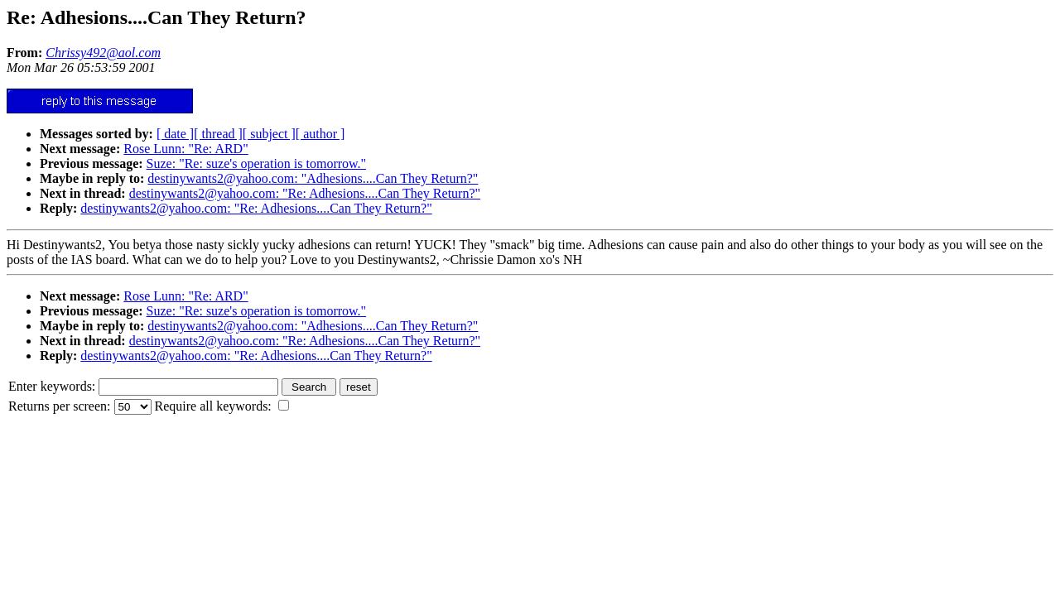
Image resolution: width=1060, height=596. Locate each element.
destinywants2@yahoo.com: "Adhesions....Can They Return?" (312, 178)
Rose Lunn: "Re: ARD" (185, 149)
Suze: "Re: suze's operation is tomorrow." (257, 163)
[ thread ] (218, 134)
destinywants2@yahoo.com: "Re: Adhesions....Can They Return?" (304, 193)
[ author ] (320, 134)
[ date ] (175, 134)
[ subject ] (269, 134)
